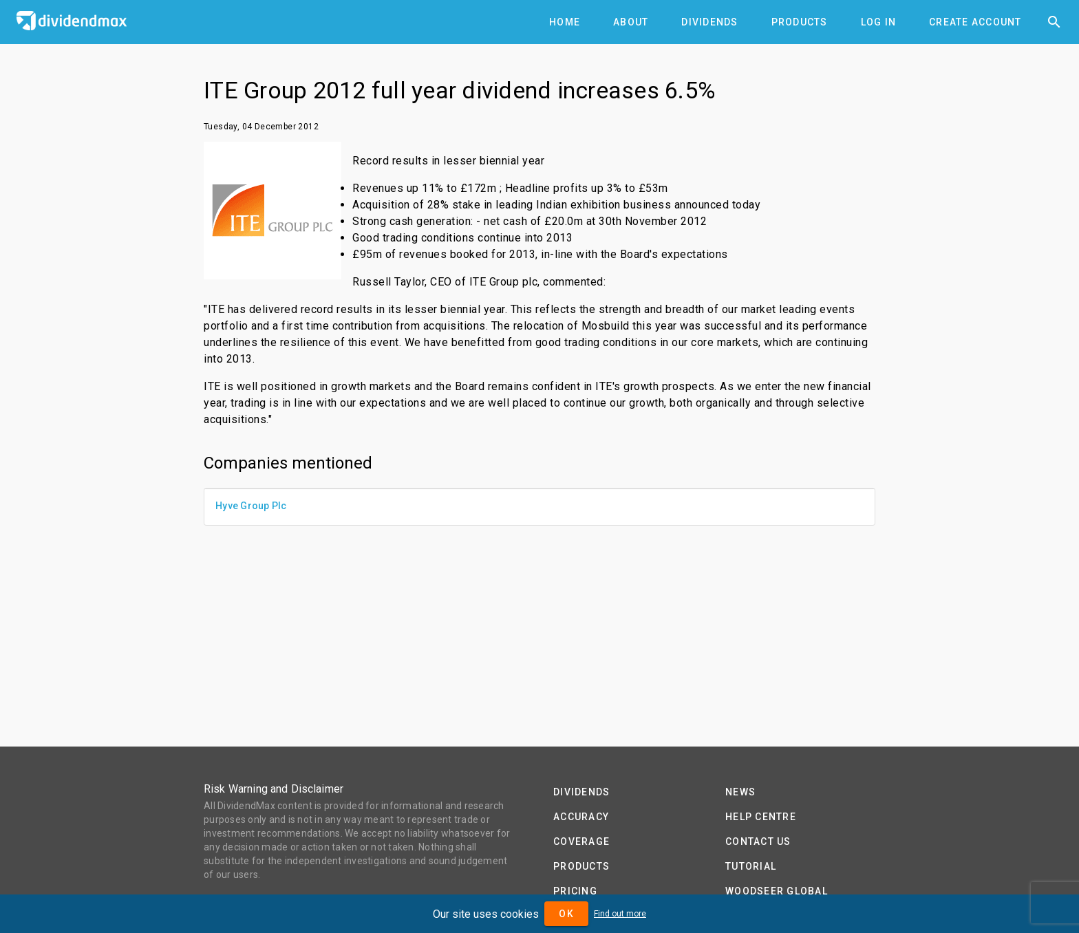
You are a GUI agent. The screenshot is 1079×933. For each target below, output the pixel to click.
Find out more (620, 914)
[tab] (565, 22)
